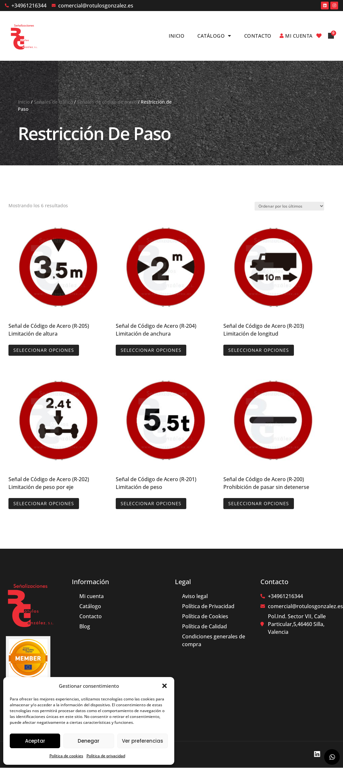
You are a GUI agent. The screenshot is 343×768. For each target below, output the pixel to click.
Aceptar (35, 740)
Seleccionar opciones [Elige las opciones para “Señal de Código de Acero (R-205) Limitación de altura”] (43, 350)
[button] (164, 686)
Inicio (176, 35)
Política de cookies (66, 756)
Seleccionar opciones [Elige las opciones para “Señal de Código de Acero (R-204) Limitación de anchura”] (151, 350)
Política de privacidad (105, 756)
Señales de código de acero (107, 102)
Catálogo (214, 36)
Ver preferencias (142, 740)
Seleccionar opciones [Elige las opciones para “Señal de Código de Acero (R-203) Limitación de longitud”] (258, 350)
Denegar (88, 740)
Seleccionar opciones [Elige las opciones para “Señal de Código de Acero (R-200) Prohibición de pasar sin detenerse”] (258, 503)
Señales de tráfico (53, 102)
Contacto (257, 35)
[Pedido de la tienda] (289, 206)
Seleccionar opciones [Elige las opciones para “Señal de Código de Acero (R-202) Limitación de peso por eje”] (43, 503)
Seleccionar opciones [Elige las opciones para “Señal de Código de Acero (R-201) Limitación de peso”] (151, 503)
